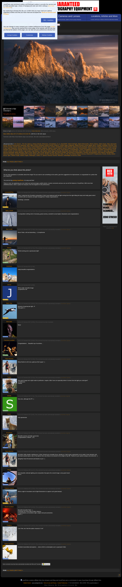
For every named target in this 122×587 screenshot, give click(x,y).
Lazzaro (93, 149)
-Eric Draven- (17, 144)
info (113, 228)
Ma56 (49, 151)
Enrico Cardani (112, 146)
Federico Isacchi (62, 148)
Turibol (38, 155)
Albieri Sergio (102, 144)
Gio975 (109, 148)
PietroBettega (110, 152)
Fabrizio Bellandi (22, 148)
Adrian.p (29, 144)
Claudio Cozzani (7, 146)
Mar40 (9, 469)
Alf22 (28, 145)
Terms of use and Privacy (50, 583)
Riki (67, 154)
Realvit (30, 154)
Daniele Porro (46, 146)
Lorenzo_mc (11, 151)
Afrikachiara (45, 144)
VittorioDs (60, 155)
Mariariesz (94, 151)
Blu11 (94, 145)
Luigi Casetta (27, 151)
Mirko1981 (9, 321)
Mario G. (100, 151)
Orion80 (85, 152)
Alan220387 (64, 144)
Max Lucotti (41, 152)
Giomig (114, 148)
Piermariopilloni (93, 152)
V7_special (44, 155)
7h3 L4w (24, 144)
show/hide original (65, 192)
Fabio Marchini (36, 131)
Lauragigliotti (87, 149)
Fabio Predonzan (12, 148)
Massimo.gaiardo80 (8, 152)
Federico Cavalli (52, 148)
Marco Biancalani (73, 151)
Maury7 (35, 152)
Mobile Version (27, 583)
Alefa (108, 144)
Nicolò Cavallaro (61, 152)
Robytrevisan (98, 154)
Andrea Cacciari (49, 145)
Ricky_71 (62, 154)
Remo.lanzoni (40, 154)
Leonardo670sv (108, 149)
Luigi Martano (35, 151)
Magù (53, 151)
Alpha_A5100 (34, 145)
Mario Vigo (106, 151)
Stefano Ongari (24, 155)
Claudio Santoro (17, 146)
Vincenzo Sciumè (52, 155)
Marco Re (88, 151)
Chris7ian (110, 145)
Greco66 (42, 149)
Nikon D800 (6, 134)
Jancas (58, 149)
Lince (114, 149)
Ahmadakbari (52, 144)
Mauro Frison (28, 152)
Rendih (47, 154)
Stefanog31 (32, 155)
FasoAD (39, 148)
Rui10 (9, 414)
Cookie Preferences (62, 583)
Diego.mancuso (92, 146)
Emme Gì (105, 146)
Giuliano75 (37, 149)
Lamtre (81, 149)
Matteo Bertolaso (19, 152)
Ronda (104, 154)
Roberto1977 (90, 154)
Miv (56, 152)
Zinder (79, 155)
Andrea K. (56, 145)
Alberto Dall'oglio (72, 144)
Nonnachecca (71, 152)
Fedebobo (44, 148)
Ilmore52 (53, 149)
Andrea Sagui (64, 145)
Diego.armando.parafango (80, 146)
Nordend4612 (79, 152)
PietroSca (6, 154)
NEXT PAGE (19, 161)
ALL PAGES (10, 161)
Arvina (86, 145)
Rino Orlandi (72, 154)
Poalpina (11, 154)
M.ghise (45, 151)
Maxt (52, 152)
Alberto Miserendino (83, 144)
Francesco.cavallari (96, 148)
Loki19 (5, 151)
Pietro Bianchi (101, 152)
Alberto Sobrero (93, 144)
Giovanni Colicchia (28, 149)
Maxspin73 (48, 152)
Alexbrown (23, 145)
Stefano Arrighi (15, 155)
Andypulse (71, 145)
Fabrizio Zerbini (31, 148)
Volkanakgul (67, 155)
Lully (41, 151)
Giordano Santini (8, 149)
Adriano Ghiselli (37, 144)
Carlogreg (104, 145)
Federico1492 (71, 148)
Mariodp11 (113, 151)
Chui (115, 145)
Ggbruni (104, 148)
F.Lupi (5, 148)
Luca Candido (19, 151)
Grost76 (48, 149)
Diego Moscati (68, 146)
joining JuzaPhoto (18, 180)
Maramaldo (65, 151)
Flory (89, 148)
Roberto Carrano (81, 154)
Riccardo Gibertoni (54, 154)
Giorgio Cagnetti (17, 149)
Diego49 (99, 146)
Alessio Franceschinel (14, 145)
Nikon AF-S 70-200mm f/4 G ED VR (20, 134)
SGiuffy (109, 154)
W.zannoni (74, 155)
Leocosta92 (100, 149)
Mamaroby (58, 151)
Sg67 (9, 155)
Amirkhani (41, 145)
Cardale (99, 145)
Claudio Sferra (26, 146)
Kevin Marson (65, 149)
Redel (34, 154)
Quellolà (17, 154)
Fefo (76, 148)
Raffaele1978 (23, 154)
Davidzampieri (60, 146)
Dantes (53, 146)
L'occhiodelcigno (74, 149)
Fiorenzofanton (83, 148)
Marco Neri (82, 151)
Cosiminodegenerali (36, 146)
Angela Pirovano (79, 145)
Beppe (90, 145)
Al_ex (58, 144)
